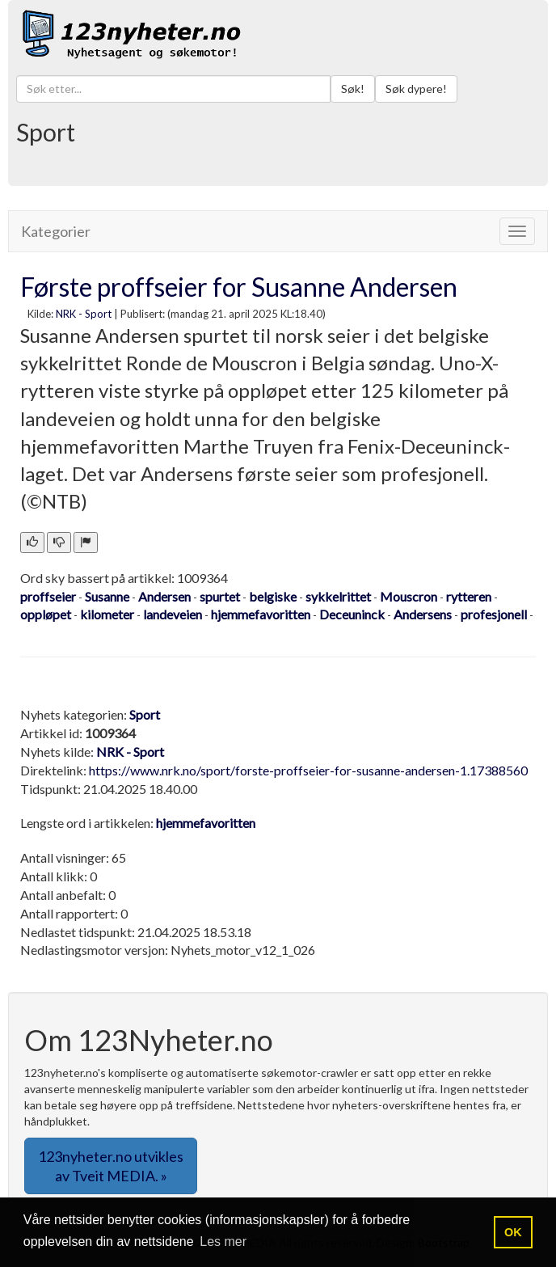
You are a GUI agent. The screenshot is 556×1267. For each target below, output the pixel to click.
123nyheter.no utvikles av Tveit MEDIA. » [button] (110, 1166)
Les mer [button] (223, 1241)
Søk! (352, 88)
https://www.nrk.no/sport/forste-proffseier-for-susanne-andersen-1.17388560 (308, 770)
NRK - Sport (84, 313)
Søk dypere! (416, 88)
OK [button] (513, 1232)
